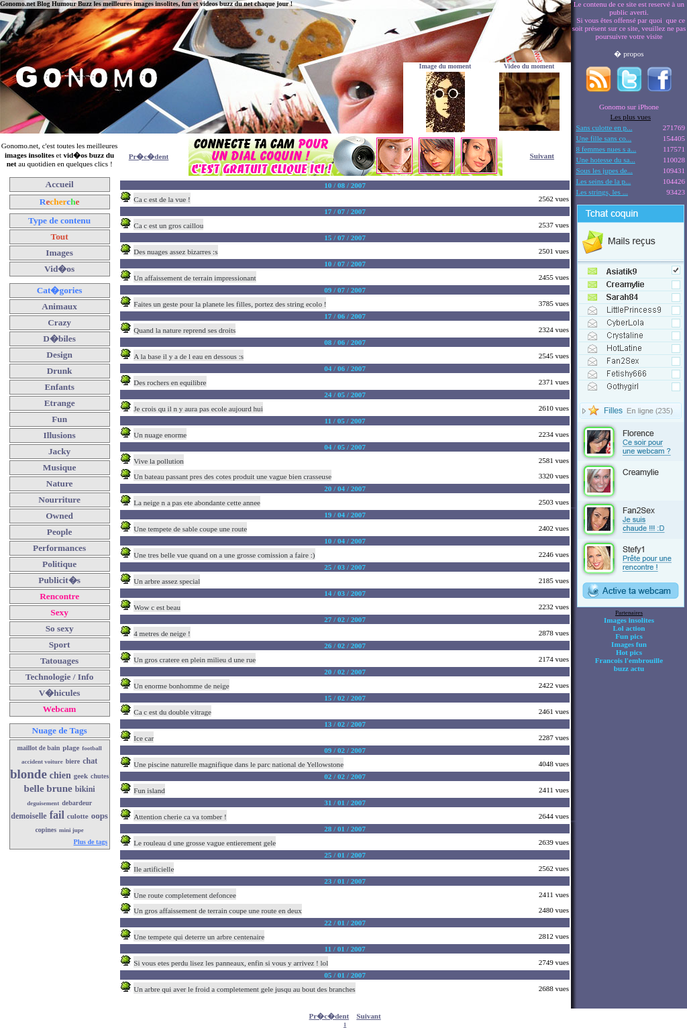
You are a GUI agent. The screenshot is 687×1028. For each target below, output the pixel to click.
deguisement (43, 803)
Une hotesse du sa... (605, 160)
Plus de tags (91, 841)
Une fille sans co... (604, 138)
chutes (100, 776)
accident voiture (42, 761)
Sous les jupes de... (604, 170)
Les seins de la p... (603, 181)
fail (57, 815)
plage (70, 747)
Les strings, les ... (602, 192)
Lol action (629, 628)
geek (81, 776)
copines (45, 829)
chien (60, 775)
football (92, 748)
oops (99, 816)
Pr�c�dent (149, 156)
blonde (28, 774)
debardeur (77, 803)
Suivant (542, 156)
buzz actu (629, 668)
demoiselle (28, 816)
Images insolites (629, 620)
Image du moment (445, 66)
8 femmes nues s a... (606, 149)
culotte (78, 816)
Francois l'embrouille (629, 660)
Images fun (629, 644)
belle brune (48, 788)
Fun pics (628, 636)
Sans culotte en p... (604, 127)
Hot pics (629, 652)
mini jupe (71, 830)
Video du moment (529, 66)
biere (73, 761)
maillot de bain (38, 748)
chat (90, 761)
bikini (85, 789)
